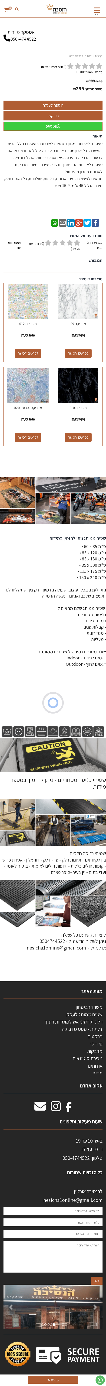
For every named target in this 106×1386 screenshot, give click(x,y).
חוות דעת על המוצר (86, 235)
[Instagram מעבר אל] (56, 1108)
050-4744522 (23, 39)
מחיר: (94, 81)
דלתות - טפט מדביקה (80, 56)
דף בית (99, 56)
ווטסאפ (53, 126)
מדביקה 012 (28, 323)
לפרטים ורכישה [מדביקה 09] (78, 353)
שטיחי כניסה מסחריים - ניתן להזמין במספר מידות (58, 783)
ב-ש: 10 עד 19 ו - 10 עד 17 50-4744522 (83, 1149)
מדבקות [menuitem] (95, 1051)
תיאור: (97, 136)
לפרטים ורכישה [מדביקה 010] (78, 437)
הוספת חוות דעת (15, 245)
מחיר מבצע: (94, 89)
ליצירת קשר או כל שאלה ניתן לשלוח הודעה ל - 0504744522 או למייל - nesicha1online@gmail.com (66, 941)
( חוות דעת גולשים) (53, 67)
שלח (96, 1281)
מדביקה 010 (78, 407)
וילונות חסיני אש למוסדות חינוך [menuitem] (74, 1021)
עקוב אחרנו (91, 1085)
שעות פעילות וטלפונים (81, 1121)
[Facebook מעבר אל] (69, 1108)
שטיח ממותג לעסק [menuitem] (84, 1014)
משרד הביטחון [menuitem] (89, 1007)
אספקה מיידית (20, 33)
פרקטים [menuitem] (95, 1036)
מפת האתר (92, 991)
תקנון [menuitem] (98, 1073)
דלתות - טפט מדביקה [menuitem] (82, 1029)
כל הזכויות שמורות (84, 1172)
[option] (53, 1307)
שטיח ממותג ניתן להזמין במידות (77, 538)
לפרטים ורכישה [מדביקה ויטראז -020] (28, 437)
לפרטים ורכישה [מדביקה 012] (28, 353)
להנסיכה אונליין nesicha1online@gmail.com (73, 1195)
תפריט (97, 14)
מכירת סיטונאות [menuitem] (87, 1058)
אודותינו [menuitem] (95, 1065)
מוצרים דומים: (91, 278)
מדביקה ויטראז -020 (28, 407)
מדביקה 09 (78, 323)
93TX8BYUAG (83, 72)
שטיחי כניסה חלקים (88, 853)
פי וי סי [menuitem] (96, 1043)
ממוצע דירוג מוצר (53, 245)
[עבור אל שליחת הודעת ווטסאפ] (100, 1380)
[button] (10, 1307)
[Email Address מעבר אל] (40, 1108)
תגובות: (96, 260)
